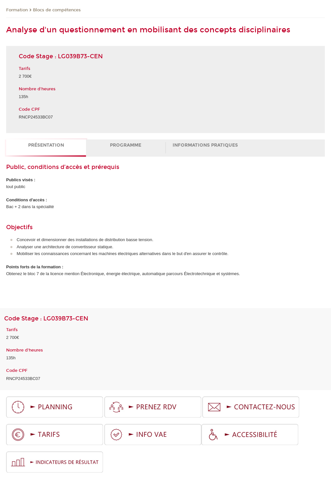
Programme (125, 145)
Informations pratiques (205, 145)
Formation (17, 10)
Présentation (46, 145)
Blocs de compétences (57, 10)
